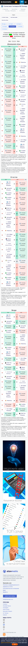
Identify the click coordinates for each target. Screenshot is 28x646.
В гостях (14, 41)
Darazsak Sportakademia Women (8, 250)
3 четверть (4, 26)
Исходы (4, 23)
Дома (9, 41)
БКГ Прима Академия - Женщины (22, 81)
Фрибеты (5, 592)
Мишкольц (22, 62)
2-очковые (19, 26)
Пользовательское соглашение (11, 588)
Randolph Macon (7, 606)
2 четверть (18, 23)
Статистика (5, 17)
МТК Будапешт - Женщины (22, 131)
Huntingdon (5, 607)
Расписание (14, 17)
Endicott (5, 615)
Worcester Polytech (7, 611)
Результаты (5, 20)
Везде (18, 41)
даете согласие (5, 642)
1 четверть (10, 23)
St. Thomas (5, 613)
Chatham (5, 604)
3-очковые (4, 29)
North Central (6, 609)
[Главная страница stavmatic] (6, 2)
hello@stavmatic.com (8, 599)
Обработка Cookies (8, 586)
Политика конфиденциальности (11, 584)
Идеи (4, 590)
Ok (14, 644)
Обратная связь (10, 596)
